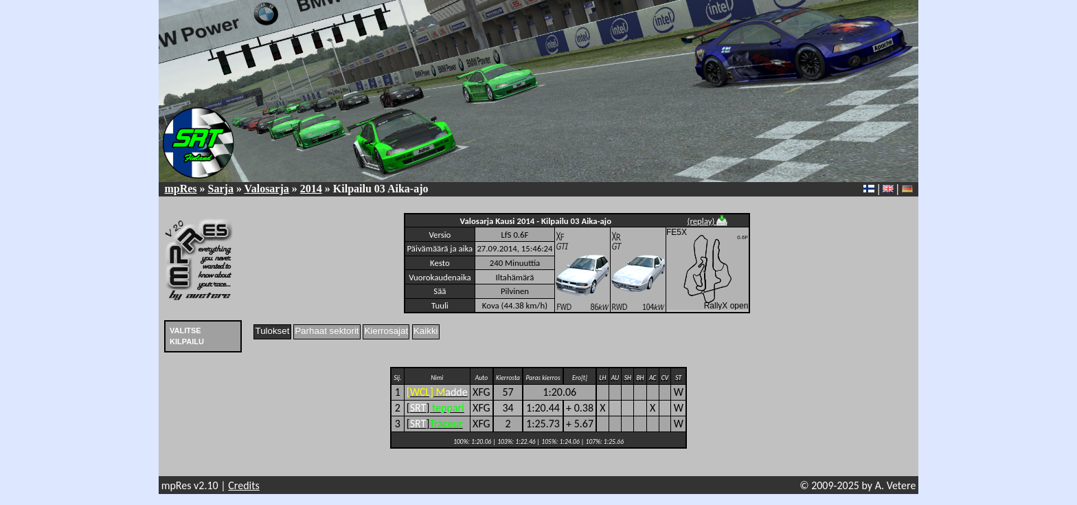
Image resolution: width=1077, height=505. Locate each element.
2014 (311, 188)
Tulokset (273, 331)
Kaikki (425, 331)
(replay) (708, 221)
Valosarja (267, 188)
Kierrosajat (386, 331)
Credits (244, 485)
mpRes (180, 188)
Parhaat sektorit (327, 331)
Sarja (221, 188)
